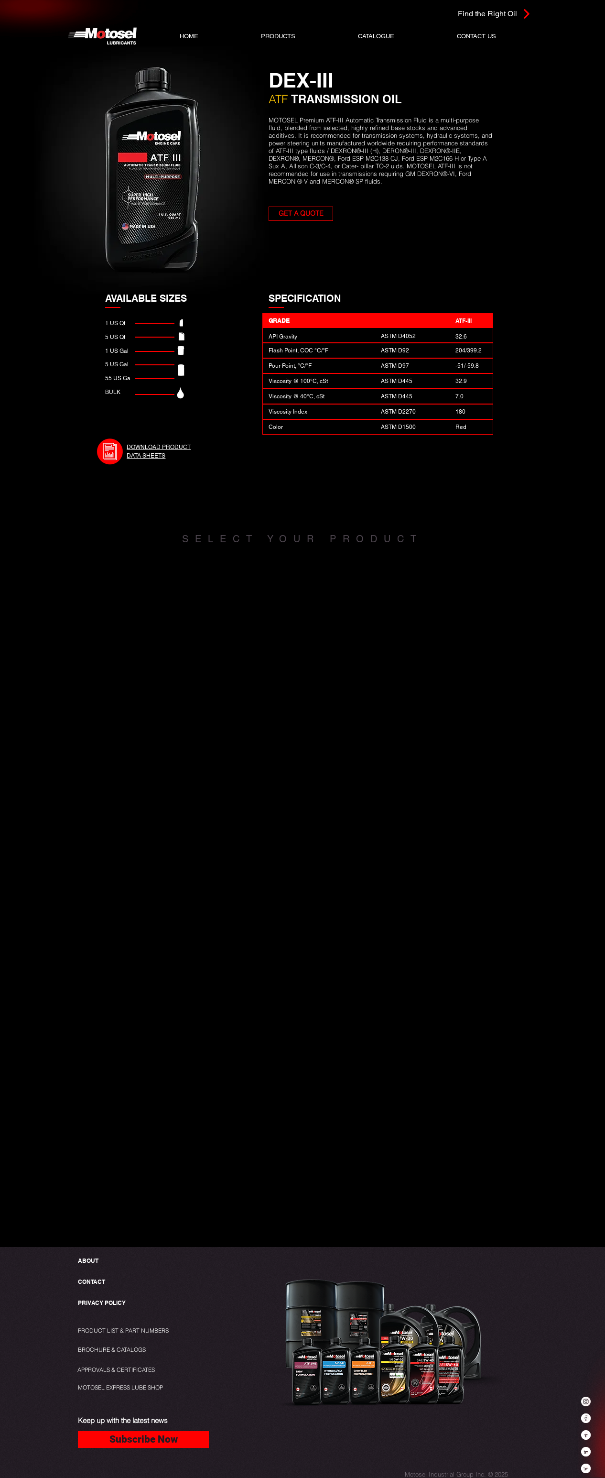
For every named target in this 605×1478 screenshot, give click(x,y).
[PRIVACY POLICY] (104, 1303)
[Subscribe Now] (143, 1439)
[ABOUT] (89, 1261)
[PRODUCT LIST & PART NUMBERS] (139, 1331)
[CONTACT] (91, 1282)
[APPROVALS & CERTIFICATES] (117, 1370)
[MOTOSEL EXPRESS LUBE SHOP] (141, 1387)
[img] (101, 642)
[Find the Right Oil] (473, 13)
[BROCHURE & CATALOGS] (116, 1350)
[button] (278, 36)
